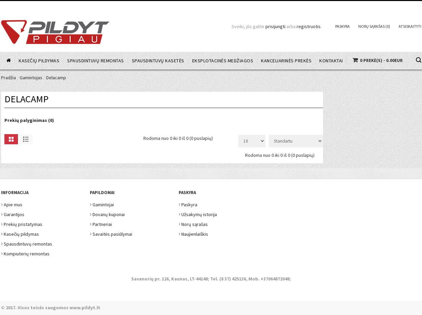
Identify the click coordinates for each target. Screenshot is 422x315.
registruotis (309, 26)
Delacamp (56, 78)
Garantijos (12, 213)
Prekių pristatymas (21, 223)
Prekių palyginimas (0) (29, 120)
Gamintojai (102, 204)
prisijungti (275, 26)
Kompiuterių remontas (25, 253)
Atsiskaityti (410, 26)
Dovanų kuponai (107, 213)
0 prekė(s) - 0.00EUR (381, 60)
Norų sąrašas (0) (374, 26)
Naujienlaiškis (193, 233)
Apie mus (11, 204)
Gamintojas (31, 78)
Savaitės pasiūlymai (111, 233)
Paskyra (342, 26)
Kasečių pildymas (20, 233)
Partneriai (101, 223)
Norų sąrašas (193, 223)
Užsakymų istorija (198, 213)
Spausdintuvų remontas (26, 243)
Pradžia (8, 78)
